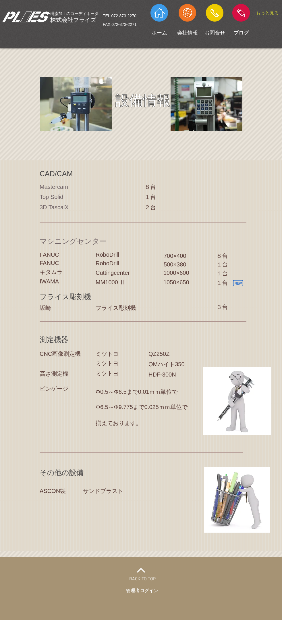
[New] (238, 283)
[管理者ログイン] (142, 591)
